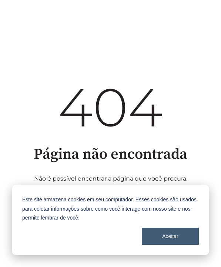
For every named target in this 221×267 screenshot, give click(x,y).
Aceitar (170, 236)
